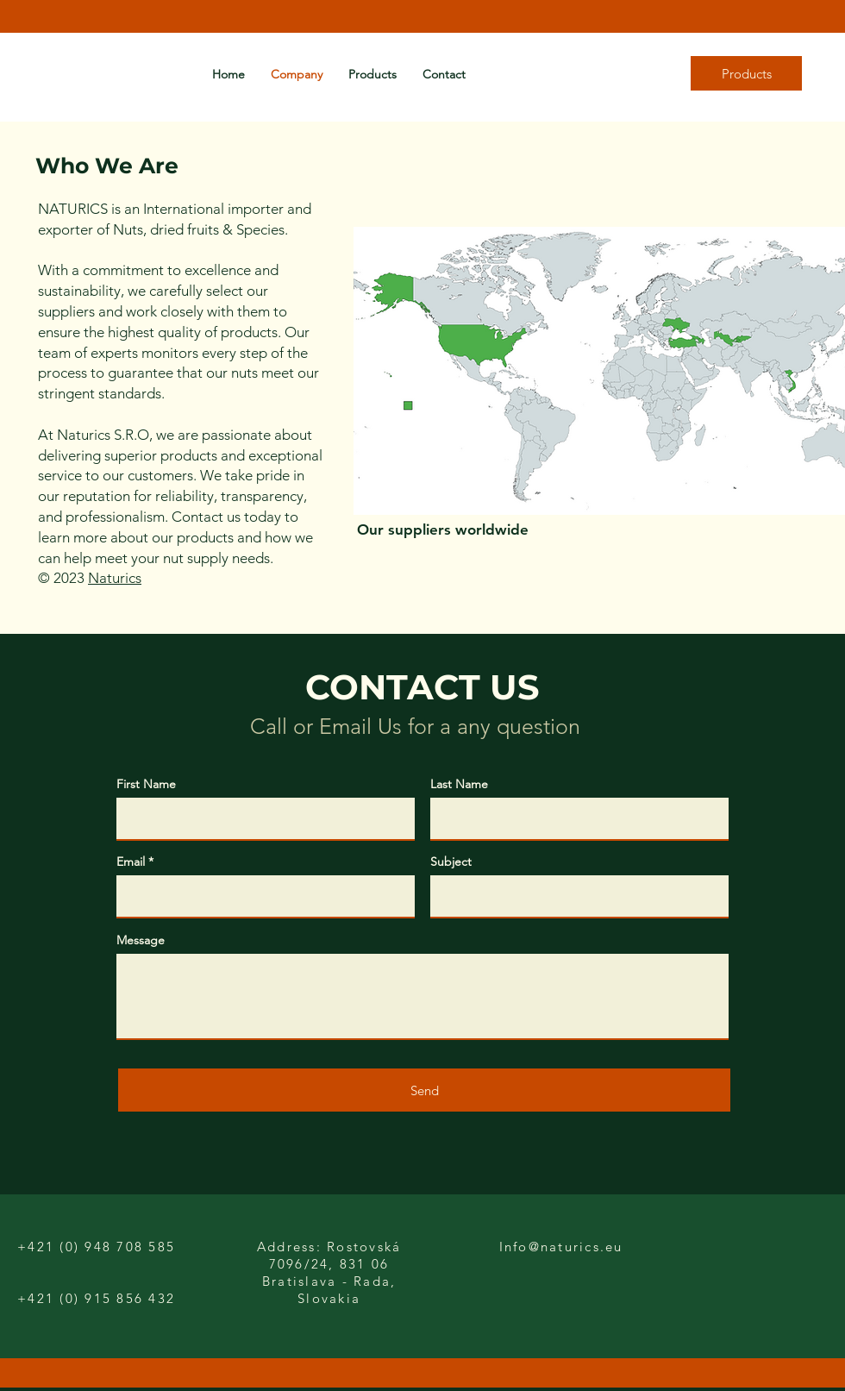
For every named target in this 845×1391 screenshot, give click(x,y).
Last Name (459, 784)
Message (140, 940)
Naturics (114, 577)
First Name (146, 784)
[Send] (424, 1090)
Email (130, 861)
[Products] (746, 73)
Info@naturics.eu (561, 1246)
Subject (451, 861)
